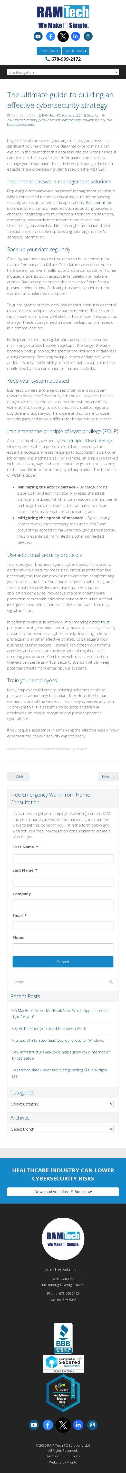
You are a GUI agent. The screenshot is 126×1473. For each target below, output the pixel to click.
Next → (108, 776)
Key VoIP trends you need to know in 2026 (49, 1028)
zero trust (101, 621)
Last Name (25, 870)
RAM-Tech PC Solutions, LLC (61, 115)
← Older (18, 776)
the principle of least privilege (86, 440)
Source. (82, 748)
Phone (18, 937)
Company (22, 893)
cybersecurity (71, 120)
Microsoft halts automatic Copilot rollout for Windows (58, 1040)
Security (92, 115)
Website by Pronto (63, 1462)
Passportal (95, 202)
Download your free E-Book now (63, 1191)
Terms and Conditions (63, 1456)
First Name (25, 846)
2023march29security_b (24, 120)
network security (93, 120)
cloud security (51, 120)
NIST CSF (97, 169)
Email (20, 915)
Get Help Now (75, 51)
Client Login (49, 51)
